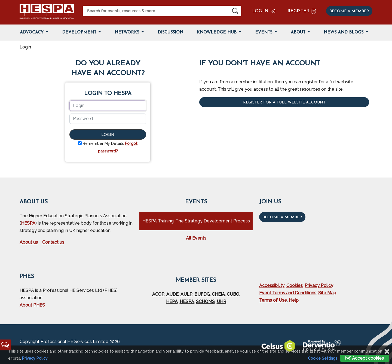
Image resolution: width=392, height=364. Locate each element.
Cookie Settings (322, 358)
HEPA (172, 301)
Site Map (327, 292)
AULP (186, 294)
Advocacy (32, 32)
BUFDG (202, 294)
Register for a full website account (284, 102)
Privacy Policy (319, 285)
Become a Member (282, 217)
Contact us (53, 242)
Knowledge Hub (217, 32)
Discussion (170, 32)
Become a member (349, 11)
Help (294, 300)
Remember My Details (103, 143)
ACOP (158, 294)
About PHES (32, 305)
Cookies (294, 285)
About (299, 32)
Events (264, 32)
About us (29, 242)
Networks (127, 32)
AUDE (172, 294)
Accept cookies (364, 358)
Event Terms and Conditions (287, 292)
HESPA (28, 223)
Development (80, 32)
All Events (196, 238)
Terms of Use (273, 300)
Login (107, 135)
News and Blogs (344, 32)
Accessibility (271, 285)
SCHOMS (205, 301)
